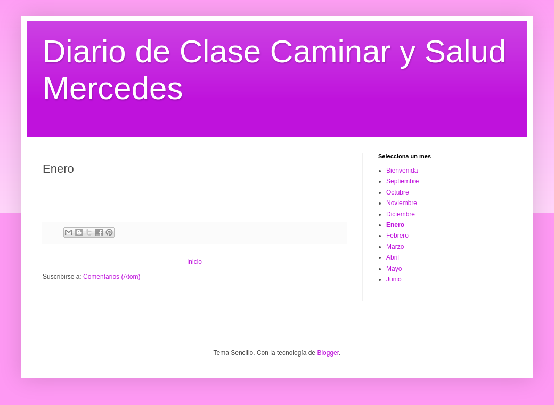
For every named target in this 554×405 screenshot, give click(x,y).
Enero (395, 225)
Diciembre (400, 214)
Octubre (397, 192)
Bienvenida (402, 170)
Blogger (328, 353)
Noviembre (401, 203)
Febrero (397, 235)
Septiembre (402, 181)
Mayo (394, 268)
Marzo (395, 246)
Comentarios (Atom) (111, 276)
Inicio (194, 261)
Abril (392, 257)
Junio (394, 279)
